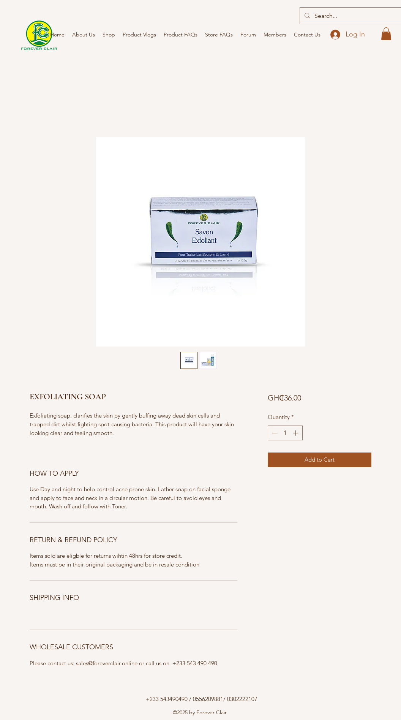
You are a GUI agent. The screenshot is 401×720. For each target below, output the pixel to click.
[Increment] (296, 433)
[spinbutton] (285, 433)
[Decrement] (274, 433)
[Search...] (356, 16)
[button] (386, 33)
